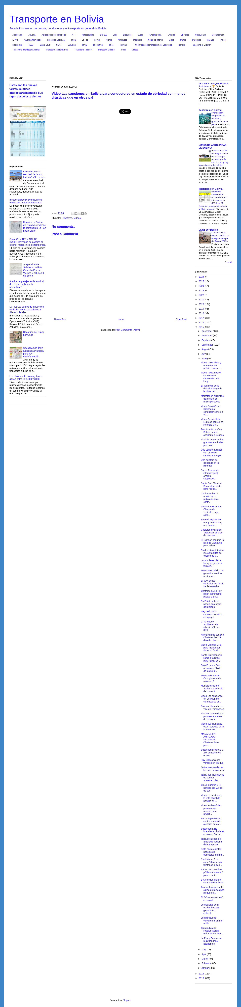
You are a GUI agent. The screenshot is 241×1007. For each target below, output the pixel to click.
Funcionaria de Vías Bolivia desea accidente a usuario (212, 432)
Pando (183, 40)
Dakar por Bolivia (208, 229)
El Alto (15, 40)
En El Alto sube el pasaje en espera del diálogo (211, 604)
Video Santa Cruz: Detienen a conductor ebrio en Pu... (212, 410)
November (207, 335)
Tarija (84, 45)
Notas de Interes (155, 40)
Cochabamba (218, 35)
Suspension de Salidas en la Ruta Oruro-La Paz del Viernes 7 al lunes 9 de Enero (33, 270)
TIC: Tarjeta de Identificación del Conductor (152, 45)
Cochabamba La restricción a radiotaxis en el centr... (210, 497)
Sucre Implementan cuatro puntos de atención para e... (211, 821)
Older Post (181, 319)
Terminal (123, 45)
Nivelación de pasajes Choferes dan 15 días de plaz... (212, 637)
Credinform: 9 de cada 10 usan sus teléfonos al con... (211, 862)
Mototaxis (137, 40)
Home (121, 319)
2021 (202, 299)
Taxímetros (98, 45)
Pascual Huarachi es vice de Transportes (212, 707)
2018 (202, 313)
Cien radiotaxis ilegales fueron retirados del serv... (212, 931)
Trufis (123, 50)
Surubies (72, 45)
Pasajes (210, 40)
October (206, 340)
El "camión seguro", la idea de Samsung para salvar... (212, 543)
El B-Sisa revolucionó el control (212, 899)
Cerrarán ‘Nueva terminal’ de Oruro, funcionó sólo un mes (34, 174)
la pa (73, 40)
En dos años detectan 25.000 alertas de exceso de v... (212, 553)
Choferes (185, 35)
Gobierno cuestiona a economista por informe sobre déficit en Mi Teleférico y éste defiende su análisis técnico (213, 200)
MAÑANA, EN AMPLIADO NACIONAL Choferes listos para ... (210, 740)
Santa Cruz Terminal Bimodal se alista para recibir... (211, 486)
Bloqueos (127, 35)
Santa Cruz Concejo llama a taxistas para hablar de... (211, 658)
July (204, 353)
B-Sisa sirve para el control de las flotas (212, 881)
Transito (181, 45)
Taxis (111, 45)
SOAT (59, 45)
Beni (115, 35)
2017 (202, 318)
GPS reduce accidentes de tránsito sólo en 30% (210, 625)
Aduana (31, 35)
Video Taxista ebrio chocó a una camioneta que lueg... (211, 376)
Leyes (97, 40)
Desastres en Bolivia (210, 110)
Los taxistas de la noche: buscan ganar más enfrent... (210, 908)
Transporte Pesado (83, 50)
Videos (135, 50)
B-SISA (103, 35)
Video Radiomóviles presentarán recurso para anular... (211, 809)
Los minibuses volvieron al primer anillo (211, 920)
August (205, 349)
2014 (202, 973)
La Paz (85, 40)
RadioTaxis (17, 45)
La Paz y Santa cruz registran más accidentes (211, 941)
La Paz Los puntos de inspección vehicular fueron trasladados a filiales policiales (27, 309)
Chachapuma (155, 35)
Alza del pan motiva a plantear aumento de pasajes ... (212, 716)
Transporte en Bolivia (57, 19)
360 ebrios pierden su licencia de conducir (212, 769)
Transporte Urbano (106, 50)
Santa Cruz (45, 45)
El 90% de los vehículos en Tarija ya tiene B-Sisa (212, 583)
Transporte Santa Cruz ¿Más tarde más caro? (211, 678)
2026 (202, 276)
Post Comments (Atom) (127, 330)
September (208, 344)
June (204, 358)
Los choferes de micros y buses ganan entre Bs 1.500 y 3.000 (26, 377)
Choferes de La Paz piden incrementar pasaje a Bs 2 (211, 594)
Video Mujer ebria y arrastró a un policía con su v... (211, 365)
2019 (202, 308)
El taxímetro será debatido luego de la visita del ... (211, 388)
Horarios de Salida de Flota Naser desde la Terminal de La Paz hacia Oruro (34, 226)
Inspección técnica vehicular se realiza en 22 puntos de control (26, 201)
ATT (74, 35)
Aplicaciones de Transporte (54, 35)
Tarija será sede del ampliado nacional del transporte (211, 841)
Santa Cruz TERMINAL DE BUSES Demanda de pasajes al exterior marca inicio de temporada (28, 242)
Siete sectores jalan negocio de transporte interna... (212, 852)
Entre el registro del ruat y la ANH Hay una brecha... (211, 522)
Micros (109, 40)
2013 (202, 978)
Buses (140, 35)
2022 (202, 295)
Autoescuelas (88, 35)
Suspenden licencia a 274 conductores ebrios (212, 752)
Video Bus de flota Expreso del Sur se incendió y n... (212, 422)
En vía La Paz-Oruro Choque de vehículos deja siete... (211, 510)
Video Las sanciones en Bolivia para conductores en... (211, 699)
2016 (202, 322)
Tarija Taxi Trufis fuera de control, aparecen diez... (212, 777)
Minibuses (122, 40)
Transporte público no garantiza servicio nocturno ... (212, 573)
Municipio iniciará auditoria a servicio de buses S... (212, 688)
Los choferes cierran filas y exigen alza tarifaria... (211, 563)
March (205, 958)
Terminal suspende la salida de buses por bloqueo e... (212, 890)
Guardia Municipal (32, 40)
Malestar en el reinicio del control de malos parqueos (212, 399)
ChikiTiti (171, 35)
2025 (202, 281)
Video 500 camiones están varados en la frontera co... (212, 726)
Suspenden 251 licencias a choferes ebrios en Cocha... (212, 831)
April (204, 954)
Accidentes (17, 35)
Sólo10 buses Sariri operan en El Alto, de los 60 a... (211, 668)
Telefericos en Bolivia (211, 188)
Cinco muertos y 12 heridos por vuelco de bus (211, 788)
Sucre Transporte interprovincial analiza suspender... (210, 474)
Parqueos (196, 40)
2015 (202, 327)
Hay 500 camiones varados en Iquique (212, 761)
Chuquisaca (200, 35)
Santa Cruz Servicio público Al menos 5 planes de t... (212, 872)
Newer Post (60, 319)
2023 (202, 290)
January (206, 968)
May (204, 949)
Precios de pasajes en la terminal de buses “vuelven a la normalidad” (27, 284)
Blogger (127, 1000)
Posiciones (204, 86)
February (207, 963)
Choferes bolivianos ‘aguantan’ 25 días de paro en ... (211, 532)
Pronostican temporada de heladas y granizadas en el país (220, 119)
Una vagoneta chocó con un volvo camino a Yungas (211, 452)
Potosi (223, 40)
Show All (228, 262)
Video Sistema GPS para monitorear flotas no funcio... (211, 647)
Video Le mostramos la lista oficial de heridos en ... (211, 798)
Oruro (171, 40)
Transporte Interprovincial (57, 50)
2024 (202, 286)
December (207, 331)
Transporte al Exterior (201, 45)
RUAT (31, 45)
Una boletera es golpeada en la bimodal (210, 463)
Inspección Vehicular (56, 40)
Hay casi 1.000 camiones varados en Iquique (211, 614)
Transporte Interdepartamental (26, 50)
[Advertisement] (120, 64)
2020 (202, 304)
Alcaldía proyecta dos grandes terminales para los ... (212, 442)
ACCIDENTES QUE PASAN (213, 83)
